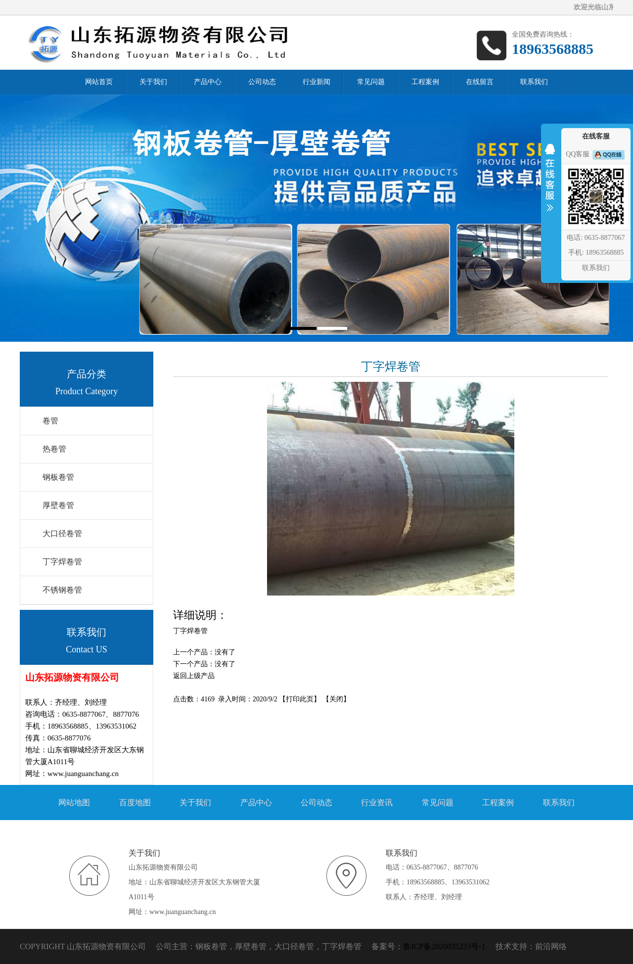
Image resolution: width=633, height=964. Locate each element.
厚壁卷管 (58, 505)
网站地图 (74, 802)
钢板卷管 (58, 477)
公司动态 (316, 802)
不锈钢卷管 (62, 590)
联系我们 (559, 802)
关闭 (336, 699)
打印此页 (300, 699)
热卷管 (54, 449)
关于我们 (195, 802)
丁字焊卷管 (62, 561)
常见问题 (437, 802)
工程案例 (498, 802)
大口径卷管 (62, 533)
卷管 (50, 420)
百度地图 (135, 802)
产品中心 (256, 802)
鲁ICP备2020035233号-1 (444, 946)
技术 (503, 946)
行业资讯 (377, 802)
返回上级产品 (194, 676)
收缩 (550, 184)
